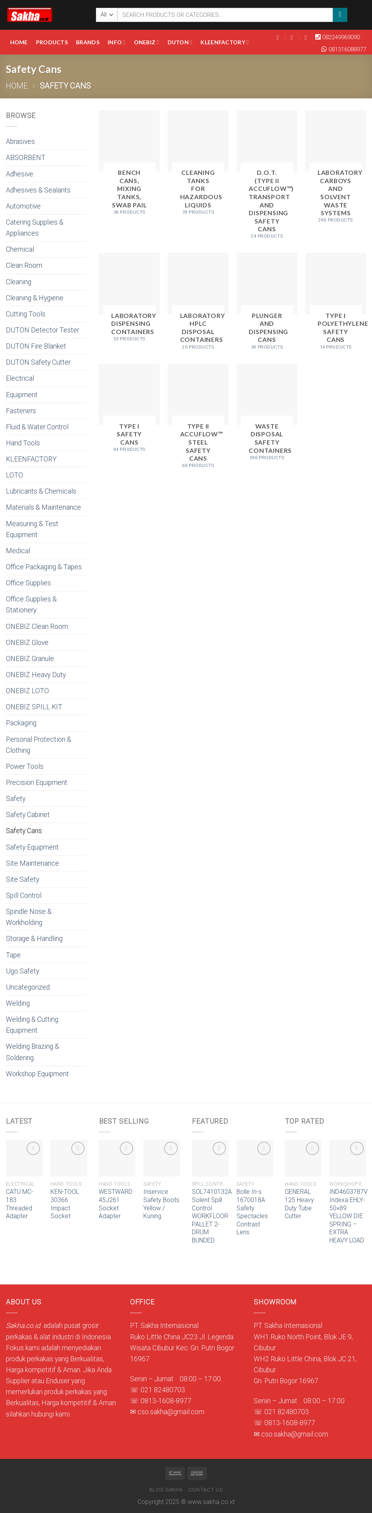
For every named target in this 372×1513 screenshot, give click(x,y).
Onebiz (146, 42)
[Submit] (340, 15)
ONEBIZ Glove (27, 643)
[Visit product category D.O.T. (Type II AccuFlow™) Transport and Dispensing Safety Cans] (267, 177)
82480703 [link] (169, 1390)
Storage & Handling (34, 939)
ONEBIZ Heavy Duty (36, 675)
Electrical (20, 378)
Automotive (23, 206)
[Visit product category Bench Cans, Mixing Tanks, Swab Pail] (129, 165)
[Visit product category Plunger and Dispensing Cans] (267, 304)
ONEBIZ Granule (30, 659)
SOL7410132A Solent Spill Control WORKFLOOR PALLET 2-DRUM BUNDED (212, 1216)
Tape (13, 955)
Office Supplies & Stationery (31, 604)
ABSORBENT (25, 158)
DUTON (180, 42)
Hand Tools (23, 443)
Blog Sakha (166, 1490)
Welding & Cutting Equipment (32, 1024)
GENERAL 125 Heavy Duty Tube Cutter (299, 1204)
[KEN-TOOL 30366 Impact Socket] (69, 1158)
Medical (18, 551)
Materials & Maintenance (43, 507)
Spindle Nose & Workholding (29, 917)
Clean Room (24, 265)
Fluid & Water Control (37, 427)
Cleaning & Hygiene (34, 298)
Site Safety (22, 879)
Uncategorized (28, 987)
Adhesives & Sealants (38, 190)
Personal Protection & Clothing (38, 745)
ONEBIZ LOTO (27, 691)
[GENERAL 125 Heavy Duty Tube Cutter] (303, 1158)
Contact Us (205, 1490)
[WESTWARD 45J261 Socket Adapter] (117, 1158)
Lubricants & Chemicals (41, 491)
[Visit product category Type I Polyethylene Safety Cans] (335, 304)
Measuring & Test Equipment (32, 529)
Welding (18, 1003)
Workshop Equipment (37, 1074)
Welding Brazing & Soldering (32, 1052)
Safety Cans (24, 831)
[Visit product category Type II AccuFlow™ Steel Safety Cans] (198, 419)
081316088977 (347, 49)
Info (116, 42)
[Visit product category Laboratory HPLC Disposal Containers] (198, 304)
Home (19, 42)
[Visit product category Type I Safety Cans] (129, 411)
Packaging (21, 723)
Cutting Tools (25, 314)
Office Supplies (28, 583)
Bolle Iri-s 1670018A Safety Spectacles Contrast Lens (252, 1212)
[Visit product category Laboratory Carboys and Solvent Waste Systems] (335, 169)
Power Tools (24, 766)
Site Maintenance (32, 863)
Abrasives (20, 141)
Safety (15, 799)
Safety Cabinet (28, 815)
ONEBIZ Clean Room (37, 626)
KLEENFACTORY (224, 42)
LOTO (14, 475)
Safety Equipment (32, 847)
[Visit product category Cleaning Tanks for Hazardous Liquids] (198, 165)
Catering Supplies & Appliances (34, 227)
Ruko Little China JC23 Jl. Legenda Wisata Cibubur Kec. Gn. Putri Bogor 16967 (182, 1348)
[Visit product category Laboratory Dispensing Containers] (129, 300)
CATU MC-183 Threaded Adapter (19, 1204)
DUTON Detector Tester (42, 330)
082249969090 (341, 37)
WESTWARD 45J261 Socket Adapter (115, 1204)
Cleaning (18, 282)
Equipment (22, 395)
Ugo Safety (22, 971)
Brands (87, 42)
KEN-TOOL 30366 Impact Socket (65, 1204)
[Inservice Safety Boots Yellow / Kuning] (161, 1158)
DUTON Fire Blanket (36, 346)
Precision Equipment (36, 782)
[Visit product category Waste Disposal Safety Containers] (267, 415)
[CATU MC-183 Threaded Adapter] (24, 1158)
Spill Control (24, 895)
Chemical (20, 249)
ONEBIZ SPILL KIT (34, 707)
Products (52, 42)
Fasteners (21, 411)
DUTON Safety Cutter (38, 362)
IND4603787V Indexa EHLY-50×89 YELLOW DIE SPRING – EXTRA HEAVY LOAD (348, 1216)
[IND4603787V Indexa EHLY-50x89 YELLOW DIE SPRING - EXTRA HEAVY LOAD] (347, 1158)
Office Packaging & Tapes (44, 567)
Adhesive (19, 174)
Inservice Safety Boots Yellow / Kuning (161, 1204)
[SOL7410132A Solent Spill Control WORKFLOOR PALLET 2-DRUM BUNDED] (210, 1158)
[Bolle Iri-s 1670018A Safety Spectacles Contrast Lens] (255, 1158)
